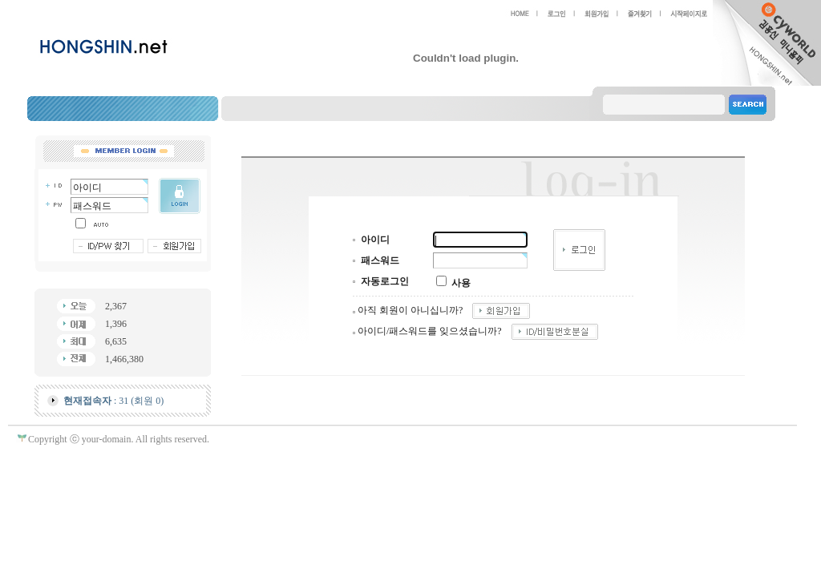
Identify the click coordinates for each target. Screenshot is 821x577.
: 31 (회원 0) (113, 400)
